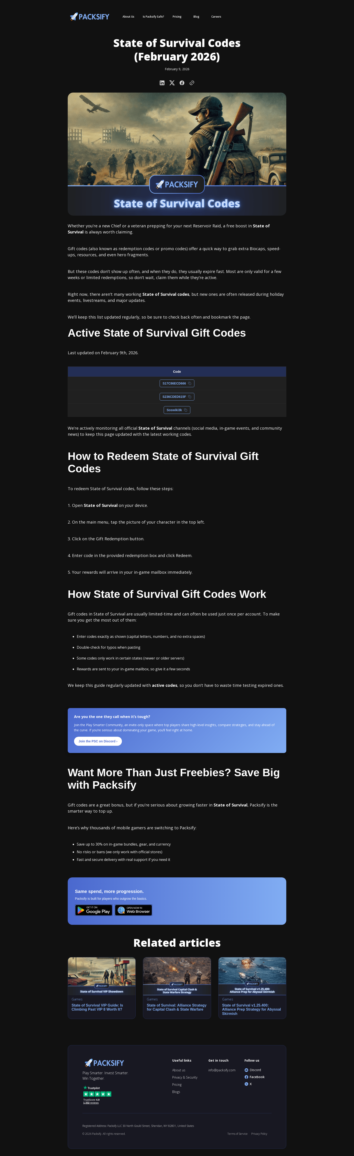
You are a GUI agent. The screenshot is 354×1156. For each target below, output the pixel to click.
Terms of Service (237, 1134)
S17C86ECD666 (177, 383)
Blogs (176, 1092)
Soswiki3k (177, 410)
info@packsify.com (221, 1070)
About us (178, 1070)
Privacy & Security (184, 1077)
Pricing (177, 1084)
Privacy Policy (259, 1134)
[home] (88, 17)
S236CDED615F (177, 397)
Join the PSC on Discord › (98, 741)
